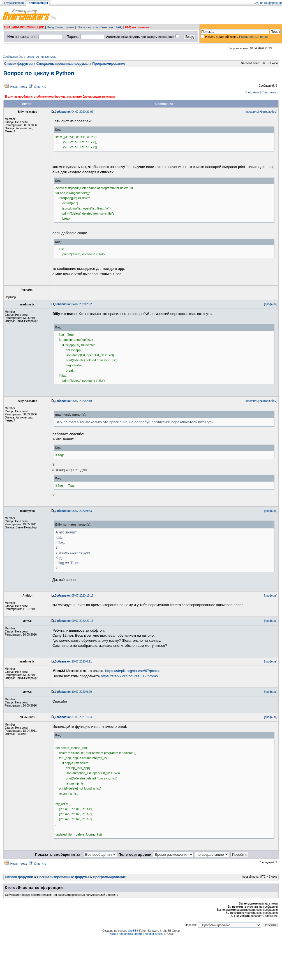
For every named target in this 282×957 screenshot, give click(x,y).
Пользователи (88, 27)
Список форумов (18, 64)
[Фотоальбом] (268, 111)
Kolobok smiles (153, 933)
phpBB (132, 930)
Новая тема (18, 86)
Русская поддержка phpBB (125, 933)
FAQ (119, 27)
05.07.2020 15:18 (73, 595)
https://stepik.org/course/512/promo (129, 676)
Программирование (108, 64)
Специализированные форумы (62, 64)
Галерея (106, 27)
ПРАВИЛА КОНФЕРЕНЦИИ (24, 27)
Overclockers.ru (14, 2)
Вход (50, 27)
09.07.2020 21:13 (73, 620)
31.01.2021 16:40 (73, 717)
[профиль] (252, 111)
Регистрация (65, 27)
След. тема (269, 92)
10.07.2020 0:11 (73, 661)
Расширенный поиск (253, 36)
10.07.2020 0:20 (73, 691)
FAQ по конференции (268, 2)
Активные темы (46, 56)
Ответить (40, 86)
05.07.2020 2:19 (73, 400)
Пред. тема (252, 92)
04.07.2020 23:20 (73, 304)
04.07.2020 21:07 (73, 111)
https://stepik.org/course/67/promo (132, 671)
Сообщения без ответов (18, 56)
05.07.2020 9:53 (73, 510)
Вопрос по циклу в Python (38, 73)
